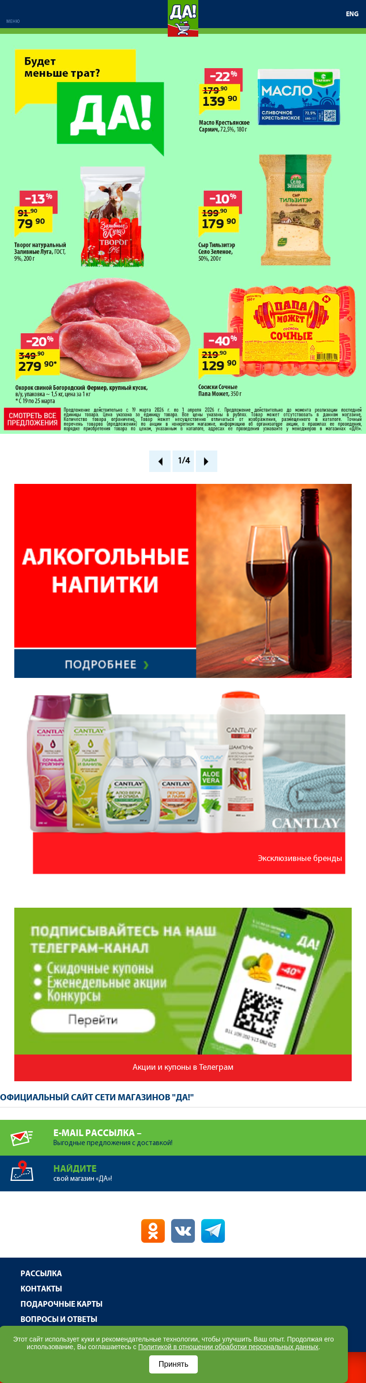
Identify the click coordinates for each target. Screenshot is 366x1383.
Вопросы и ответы (58, 1319)
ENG (352, 14)
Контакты (41, 1289)
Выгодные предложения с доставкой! (209, 1133)
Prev (160, 461)
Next (206, 461)
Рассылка (41, 1274)
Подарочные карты (61, 1304)
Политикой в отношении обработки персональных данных (228, 1347)
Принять (174, 1364)
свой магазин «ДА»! (209, 1169)
